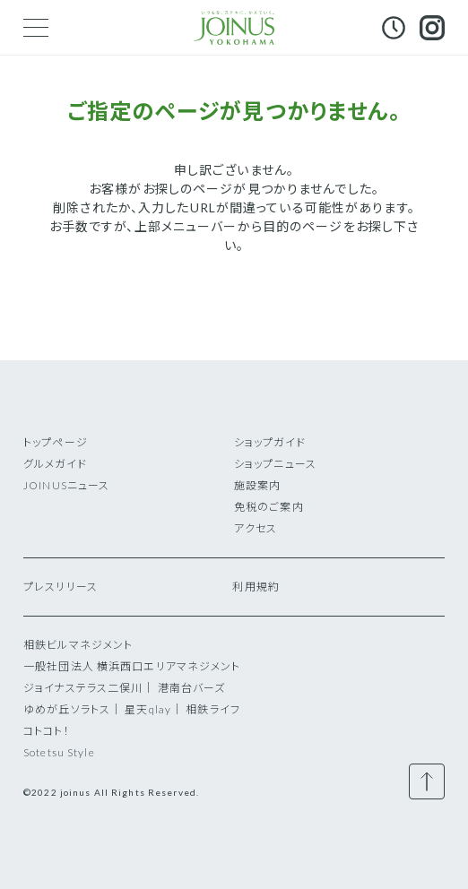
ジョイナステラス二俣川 (83, 688)
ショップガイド (270, 442)
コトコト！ (46, 731)
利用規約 (255, 586)
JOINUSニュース (66, 485)
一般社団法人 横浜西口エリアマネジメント (131, 666)
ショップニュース (275, 463)
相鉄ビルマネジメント (78, 645)
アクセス (255, 528)
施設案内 (257, 485)
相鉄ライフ (213, 709)
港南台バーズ (192, 688)
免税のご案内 (269, 507)
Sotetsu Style (59, 752)
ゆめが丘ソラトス (66, 709)
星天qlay (148, 709)
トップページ (55, 442)
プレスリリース (60, 586)
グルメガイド (55, 463)
